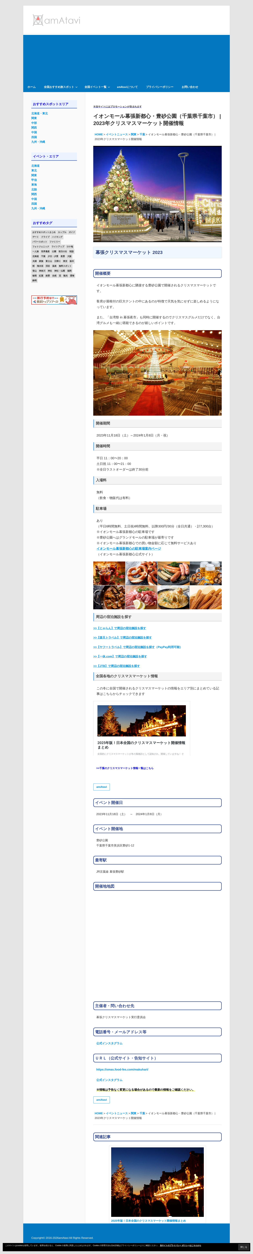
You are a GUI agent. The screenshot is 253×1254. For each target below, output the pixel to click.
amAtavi (101, 786)
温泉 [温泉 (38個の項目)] (54, 266)
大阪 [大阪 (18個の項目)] (69, 256)
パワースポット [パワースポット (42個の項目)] (39, 242)
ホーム (31, 87)
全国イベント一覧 (97, 87)
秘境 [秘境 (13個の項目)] (34, 275)
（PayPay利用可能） (137, 647)
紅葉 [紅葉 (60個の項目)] (41, 275)
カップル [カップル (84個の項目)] (62, 232)
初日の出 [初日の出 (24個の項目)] (63, 251)
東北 (34, 170)
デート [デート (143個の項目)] (35, 237)
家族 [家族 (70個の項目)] (41, 261)
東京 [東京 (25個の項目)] (65, 261)
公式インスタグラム (109, 1043)
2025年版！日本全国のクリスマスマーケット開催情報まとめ (148, 1220)
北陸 (34, 189)
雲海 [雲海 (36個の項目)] (72, 275)
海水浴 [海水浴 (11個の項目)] (40, 266)
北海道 (35, 165)
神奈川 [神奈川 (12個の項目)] (42, 271)
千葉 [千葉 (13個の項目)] (43, 256)
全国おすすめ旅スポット (61, 87)
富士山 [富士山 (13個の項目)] (49, 261)
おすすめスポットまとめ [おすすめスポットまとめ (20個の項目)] (44, 232)
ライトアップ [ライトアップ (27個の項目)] (58, 246)
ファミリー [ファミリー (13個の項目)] (55, 242)
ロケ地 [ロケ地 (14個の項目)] (70, 246)
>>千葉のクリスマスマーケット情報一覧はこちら (125, 768)
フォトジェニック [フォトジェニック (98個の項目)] (40, 246)
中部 (34, 123)
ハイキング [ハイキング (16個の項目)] (57, 237)
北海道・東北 (39, 113)
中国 (34, 132)
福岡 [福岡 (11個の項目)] (69, 271)
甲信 (34, 180)
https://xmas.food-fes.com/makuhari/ (122, 1069)
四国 (34, 137)
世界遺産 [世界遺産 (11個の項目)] (45, 251)
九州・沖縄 (38, 141)
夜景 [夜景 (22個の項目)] (63, 256)
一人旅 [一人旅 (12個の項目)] (35, 251)
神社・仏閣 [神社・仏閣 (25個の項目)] (59, 271)
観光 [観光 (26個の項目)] (65, 275)
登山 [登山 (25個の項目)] (34, 271)
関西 (34, 127)
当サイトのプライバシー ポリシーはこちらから (180, 1245)
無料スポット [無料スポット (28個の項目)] (65, 266)
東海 (34, 184)
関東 (34, 118)
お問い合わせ (190, 87)
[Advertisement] (126, 57)
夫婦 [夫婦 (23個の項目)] (34, 261)
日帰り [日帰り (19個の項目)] (57, 261)
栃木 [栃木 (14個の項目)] (72, 261)
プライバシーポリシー (159, 87)
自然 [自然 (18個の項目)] (54, 275)
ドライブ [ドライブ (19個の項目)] (45, 237)
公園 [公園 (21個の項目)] (54, 251)
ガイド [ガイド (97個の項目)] (72, 232)
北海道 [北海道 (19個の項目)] (35, 256)
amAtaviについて (127, 87)
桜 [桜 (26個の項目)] (33, 266)
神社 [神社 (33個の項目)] (50, 271)
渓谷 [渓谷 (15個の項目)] (48, 266)
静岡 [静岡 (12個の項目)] (34, 280)
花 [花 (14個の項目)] (60, 275)
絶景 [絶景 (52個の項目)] (48, 275)
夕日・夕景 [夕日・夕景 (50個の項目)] (53, 256)
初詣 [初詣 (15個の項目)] (71, 251)
